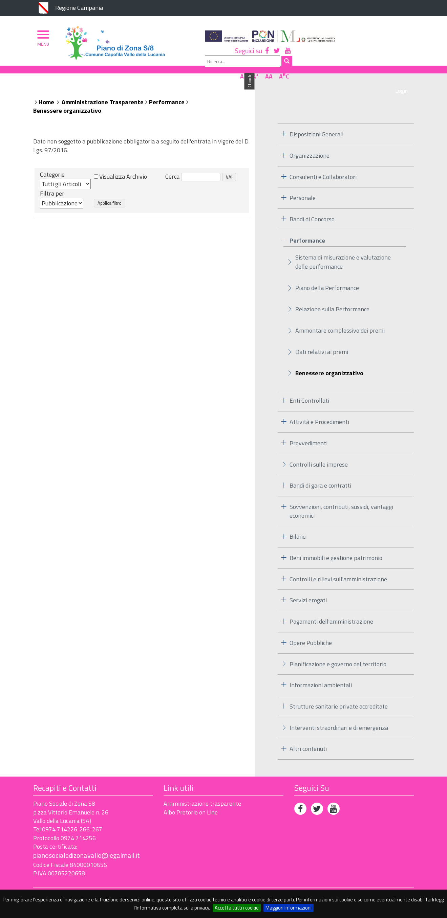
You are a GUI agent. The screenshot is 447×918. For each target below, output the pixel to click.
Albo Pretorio (232, 73)
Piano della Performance (327, 277)
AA (390, 55)
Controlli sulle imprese (319, 453)
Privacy (43, 885)
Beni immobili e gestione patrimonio (336, 546)
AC (406, 55)
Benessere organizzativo (67, 99)
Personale (303, 187)
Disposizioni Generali (316, 123)
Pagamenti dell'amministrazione (331, 610)
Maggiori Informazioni (288, 908)
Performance (167, 90)
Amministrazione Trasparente (103, 90)
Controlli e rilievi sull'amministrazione (338, 568)
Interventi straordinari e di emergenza (339, 716)
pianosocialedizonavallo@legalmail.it (86, 844)
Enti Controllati (309, 389)
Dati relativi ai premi (321, 340)
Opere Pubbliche (311, 631)
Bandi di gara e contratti (320, 474)
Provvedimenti (308, 431)
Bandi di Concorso (312, 207)
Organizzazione (113, 73)
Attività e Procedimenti (319, 410)
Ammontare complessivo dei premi (340, 319)
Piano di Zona (63, 73)
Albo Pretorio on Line (191, 801)
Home (46, 90)
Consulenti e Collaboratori (323, 165)
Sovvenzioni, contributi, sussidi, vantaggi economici (341, 500)
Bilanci (298, 525)
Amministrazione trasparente (202, 792)
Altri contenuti (308, 737)
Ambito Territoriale (173, 73)
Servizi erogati (308, 589)
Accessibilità (80, 885)
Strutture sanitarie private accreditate (339, 695)
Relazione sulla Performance (332, 298)
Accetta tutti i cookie (237, 908)
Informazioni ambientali (321, 673)
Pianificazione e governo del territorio (338, 652)
